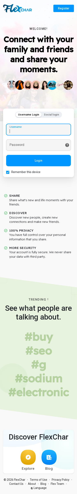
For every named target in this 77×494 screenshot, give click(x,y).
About (32, 483)
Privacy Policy (60, 479)
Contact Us (16, 483)
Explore (28, 460)
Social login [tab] (51, 114)
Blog (49, 460)
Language (39, 488)
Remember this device (25, 172)
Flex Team (57, 483)
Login (38, 160)
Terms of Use (38, 479)
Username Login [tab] (28, 114)
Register (63, 8)
